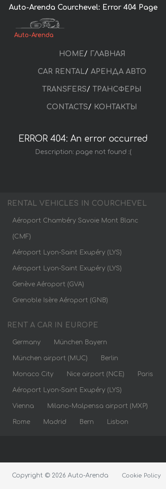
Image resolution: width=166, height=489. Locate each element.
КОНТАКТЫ (115, 107)
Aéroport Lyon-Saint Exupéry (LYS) (67, 252)
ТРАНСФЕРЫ (117, 89)
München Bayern (80, 342)
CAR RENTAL (61, 72)
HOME (71, 54)
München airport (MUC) (50, 358)
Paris (145, 374)
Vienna (23, 406)
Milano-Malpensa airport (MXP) (97, 406)
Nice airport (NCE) (95, 374)
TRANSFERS (64, 89)
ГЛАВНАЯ (107, 54)
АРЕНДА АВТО (119, 72)
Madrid (54, 422)
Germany (26, 342)
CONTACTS (67, 107)
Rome (21, 422)
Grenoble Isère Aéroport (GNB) (60, 300)
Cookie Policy (141, 476)
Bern (86, 422)
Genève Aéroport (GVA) (48, 284)
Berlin (109, 358)
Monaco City (33, 374)
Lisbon (117, 422)
